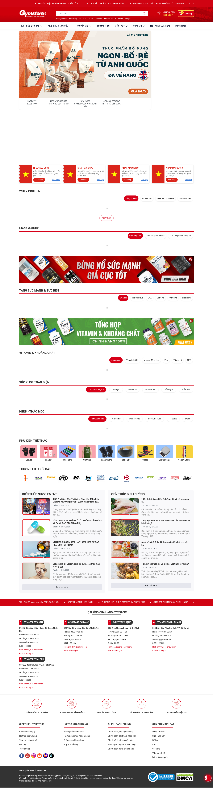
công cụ (139, 25)
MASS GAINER (29, 180)
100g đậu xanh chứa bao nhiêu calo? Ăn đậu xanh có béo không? (165, 473)
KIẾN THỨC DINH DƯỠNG (128, 446)
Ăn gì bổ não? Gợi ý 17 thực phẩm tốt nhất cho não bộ (164, 495)
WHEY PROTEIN (29, 143)
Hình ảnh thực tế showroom (31, 601)
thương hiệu (103, 25)
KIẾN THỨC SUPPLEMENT (39, 446)
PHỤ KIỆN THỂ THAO (33, 392)
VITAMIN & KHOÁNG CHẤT (37, 304)
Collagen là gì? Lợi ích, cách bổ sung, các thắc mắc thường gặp (76, 516)
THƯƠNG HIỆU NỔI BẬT (35, 421)
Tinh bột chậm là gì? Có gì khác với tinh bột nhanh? (165, 515)
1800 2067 (168, 15)
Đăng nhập (180, 25)
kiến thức (121, 25)
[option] (36, 658)
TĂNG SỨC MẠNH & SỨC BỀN (39, 242)
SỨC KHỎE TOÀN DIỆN (34, 334)
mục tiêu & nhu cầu (59, 25)
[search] (144, 13)
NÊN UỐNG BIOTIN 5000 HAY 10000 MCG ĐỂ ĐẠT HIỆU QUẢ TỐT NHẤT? (76, 495)
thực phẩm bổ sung (31, 25)
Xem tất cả (62, 539)
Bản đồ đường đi (26, 605)
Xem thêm (106, 169)
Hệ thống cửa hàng (160, 25)
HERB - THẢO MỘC (32, 363)
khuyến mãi (84, 25)
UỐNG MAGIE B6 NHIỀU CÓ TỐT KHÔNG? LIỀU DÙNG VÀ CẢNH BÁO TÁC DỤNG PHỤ (77, 473)
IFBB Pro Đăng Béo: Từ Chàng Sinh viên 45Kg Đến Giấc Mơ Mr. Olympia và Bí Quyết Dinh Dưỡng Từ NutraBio (76, 452)
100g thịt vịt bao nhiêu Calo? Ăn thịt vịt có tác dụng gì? (165, 452)
